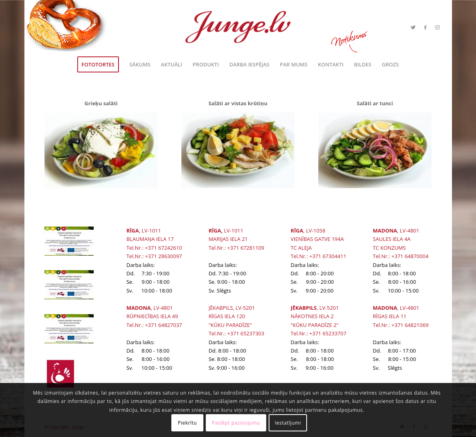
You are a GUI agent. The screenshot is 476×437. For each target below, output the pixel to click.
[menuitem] (98, 64)
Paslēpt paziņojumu (236, 422)
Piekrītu (187, 422)
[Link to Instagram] (437, 27)
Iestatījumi (288, 422)
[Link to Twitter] (413, 27)
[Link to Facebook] (425, 27)
